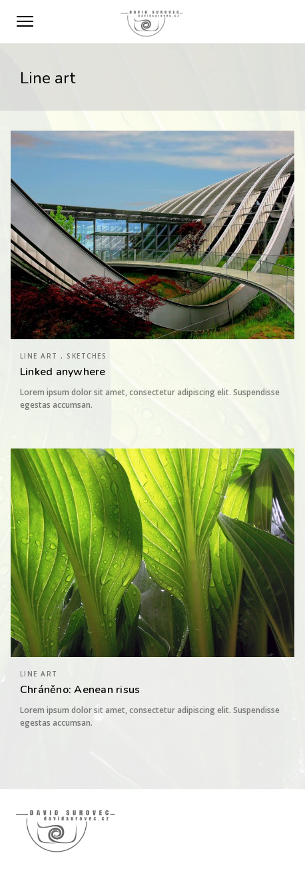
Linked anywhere (63, 372)
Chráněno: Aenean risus (80, 689)
